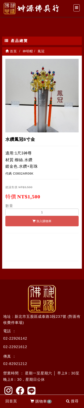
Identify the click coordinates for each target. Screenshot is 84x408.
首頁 (11, 51)
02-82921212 (15, 364)
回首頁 (11, 401)
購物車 (41, 401)
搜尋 (72, 401)
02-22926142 (15, 338)
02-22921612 (15, 347)
